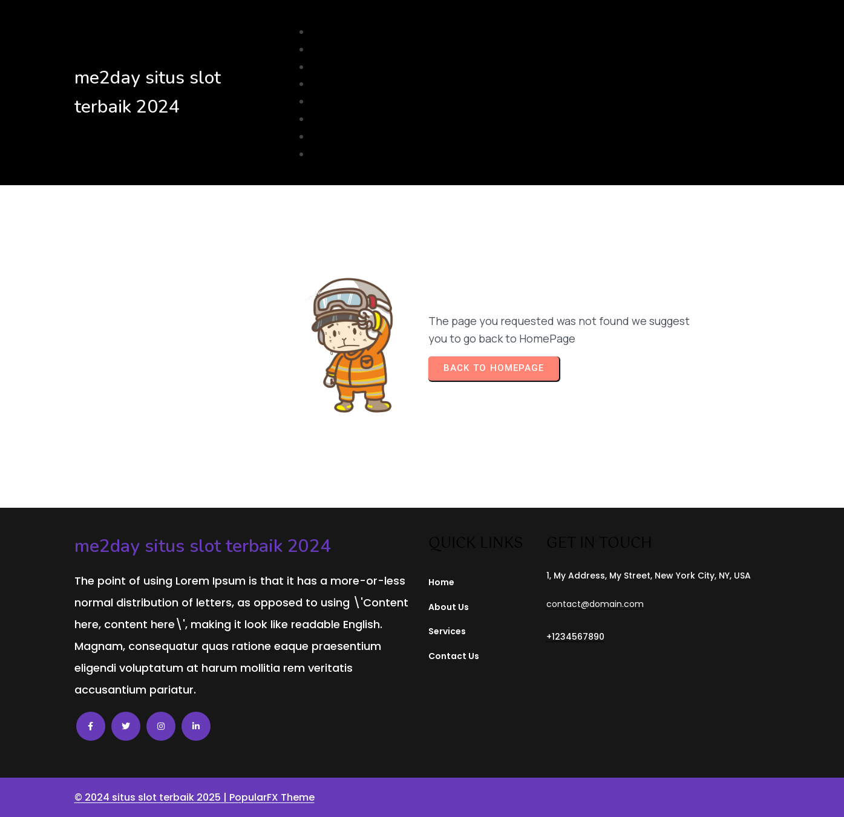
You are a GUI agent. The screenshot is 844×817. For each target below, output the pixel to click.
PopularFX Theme (272, 797)
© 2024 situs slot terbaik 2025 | (151, 797)
